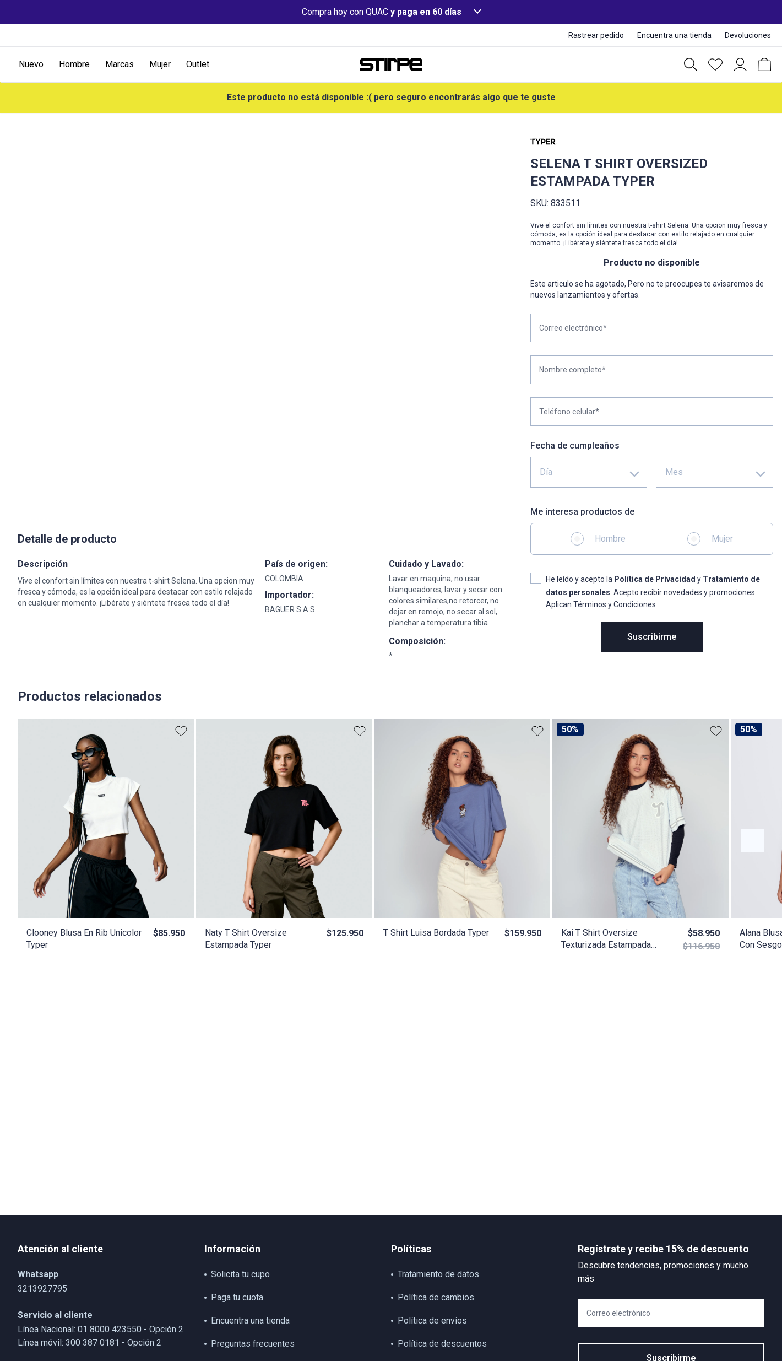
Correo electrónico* (573, 327)
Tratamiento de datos (438, 1274)
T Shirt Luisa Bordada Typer (436, 932)
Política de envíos (432, 1320)
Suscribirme (651, 636)
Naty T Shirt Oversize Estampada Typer (246, 938)
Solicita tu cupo (240, 1274)
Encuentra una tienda (250, 1320)
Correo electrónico (618, 1313)
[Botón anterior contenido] (752, 840)
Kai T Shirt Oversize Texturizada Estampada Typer (606, 939)
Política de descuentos (442, 1343)
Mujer (722, 538)
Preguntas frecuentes (253, 1343)
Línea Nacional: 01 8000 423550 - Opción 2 (100, 1329)
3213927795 (42, 1288)
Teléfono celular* (569, 411)
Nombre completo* (572, 369)
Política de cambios (436, 1297)
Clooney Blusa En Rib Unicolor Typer (84, 938)
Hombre (610, 538)
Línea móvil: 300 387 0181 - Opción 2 (89, 1342)
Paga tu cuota (237, 1297)
